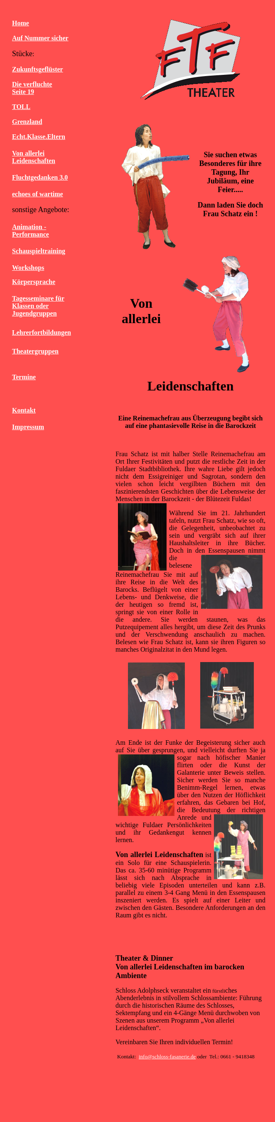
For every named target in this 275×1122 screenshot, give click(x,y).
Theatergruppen (35, 351)
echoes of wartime (37, 194)
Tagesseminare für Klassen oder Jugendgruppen (38, 306)
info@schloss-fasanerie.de (167, 1056)
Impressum (28, 426)
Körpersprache (33, 281)
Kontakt (24, 410)
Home (20, 23)
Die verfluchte (32, 84)
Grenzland (27, 121)
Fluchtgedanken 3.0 (40, 177)
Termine (24, 377)
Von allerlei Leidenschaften (33, 157)
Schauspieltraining (38, 251)
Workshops (28, 267)
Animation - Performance (30, 230)
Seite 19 (23, 91)
